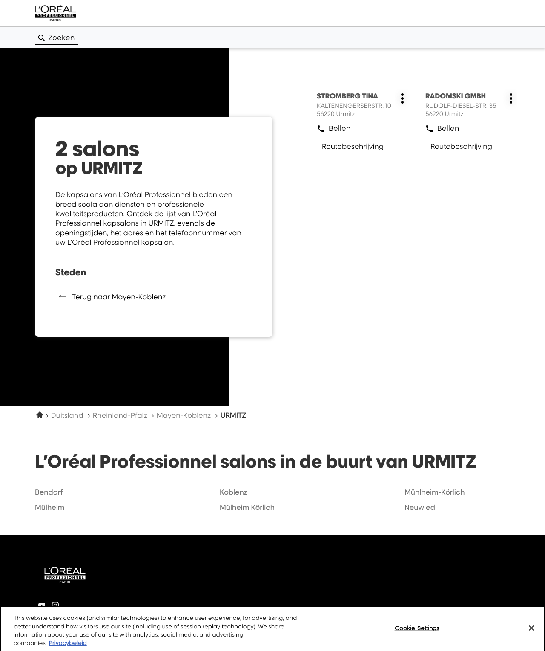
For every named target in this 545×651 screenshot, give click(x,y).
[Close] (531, 632)
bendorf (49, 492)
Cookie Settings (417, 632)
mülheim (49, 507)
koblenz (233, 492)
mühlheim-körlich (434, 492)
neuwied (419, 507)
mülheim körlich (247, 507)
